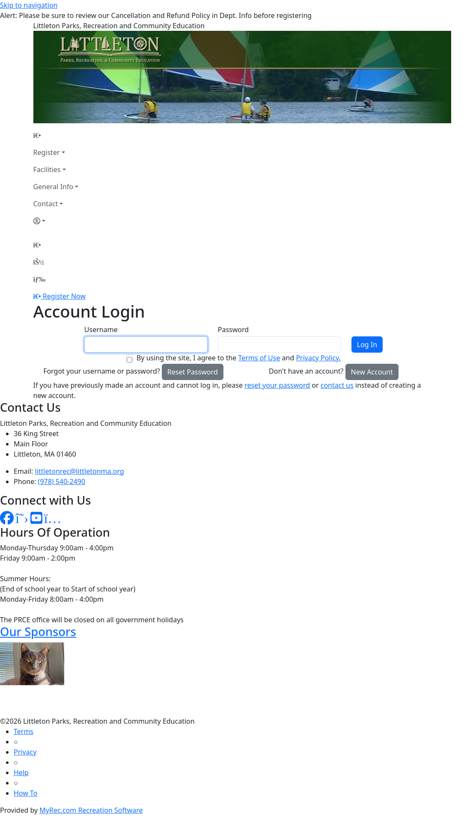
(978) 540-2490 (61, 481)
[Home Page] (56, 135)
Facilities (47, 169)
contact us (337, 385)
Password (233, 329)
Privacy (25, 752)
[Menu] (39, 279)
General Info (53, 186)
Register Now (64, 296)
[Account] (56, 220)
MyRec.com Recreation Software (91, 810)
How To (25, 793)
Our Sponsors (38, 631)
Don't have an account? (306, 371)
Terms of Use (259, 357)
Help (21, 772)
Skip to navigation (28, 5)
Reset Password (192, 372)
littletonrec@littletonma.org (79, 471)
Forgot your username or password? (101, 371)
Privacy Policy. (318, 357)
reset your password (277, 385)
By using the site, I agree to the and (239, 357)
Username (101, 329)
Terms (23, 731)
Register (46, 152)
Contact (45, 203)
